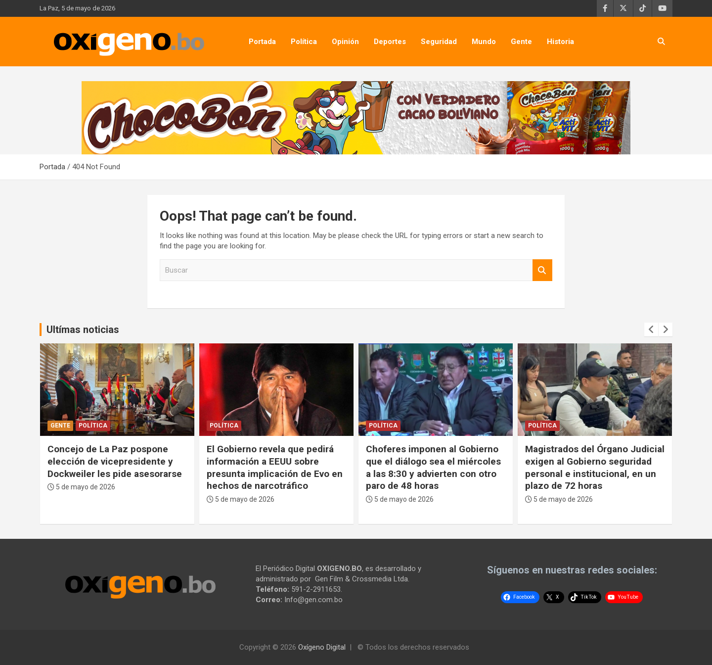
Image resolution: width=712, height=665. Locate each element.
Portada (262, 41)
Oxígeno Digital (322, 647)
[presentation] (651, 329)
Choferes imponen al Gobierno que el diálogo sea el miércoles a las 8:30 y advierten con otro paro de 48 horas (592, 467)
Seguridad (439, 41)
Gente (521, 41)
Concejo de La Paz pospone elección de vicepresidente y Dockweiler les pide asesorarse (274, 461)
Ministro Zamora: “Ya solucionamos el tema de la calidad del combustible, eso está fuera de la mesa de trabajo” (109, 473)
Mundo (484, 41)
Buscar (542, 270)
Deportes (390, 41)
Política (304, 41)
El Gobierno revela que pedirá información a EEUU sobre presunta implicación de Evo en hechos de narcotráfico (434, 467)
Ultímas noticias (82, 329)
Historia (560, 41)
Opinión (345, 41)
